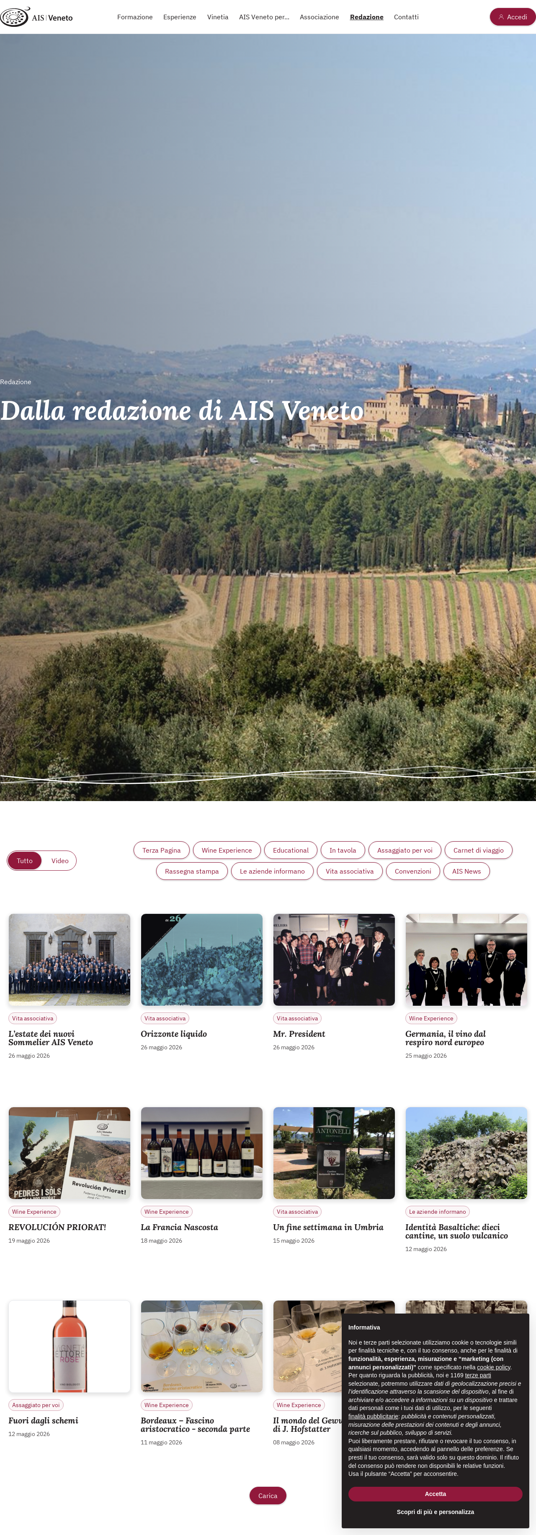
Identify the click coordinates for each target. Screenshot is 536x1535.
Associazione (319, 17)
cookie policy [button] (493, 1367)
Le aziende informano (272, 871)
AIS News (466, 871)
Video (60, 860)
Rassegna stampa (192, 871)
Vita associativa (350, 871)
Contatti (406, 17)
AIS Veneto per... (264, 17)
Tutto (25, 860)
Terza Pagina (161, 850)
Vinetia (218, 17)
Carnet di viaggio (479, 850)
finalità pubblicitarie (373, 1416)
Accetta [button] (435, 1494)
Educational (291, 850)
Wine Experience (227, 850)
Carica (268, 1495)
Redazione (367, 17)
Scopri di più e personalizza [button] (435, 1512)
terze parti (478, 1375)
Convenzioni (413, 871)
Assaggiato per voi (405, 850)
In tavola (343, 850)
